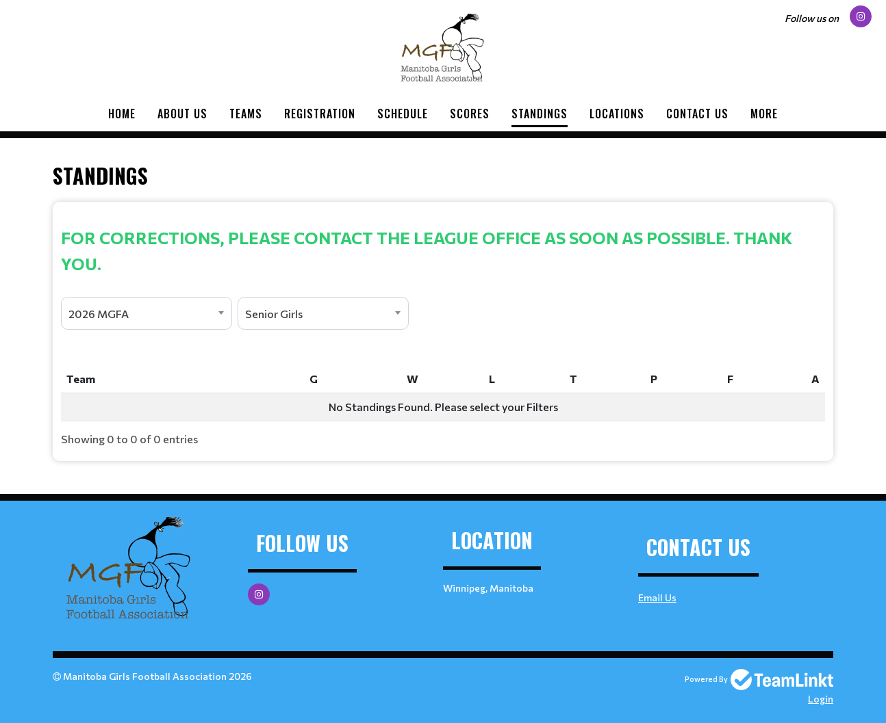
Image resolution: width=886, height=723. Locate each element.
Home (122, 113)
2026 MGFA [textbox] (98, 313)
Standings (539, 113)
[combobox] (146, 313)
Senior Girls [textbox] (274, 313)
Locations (617, 113)
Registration (319, 113)
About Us (182, 113)
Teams (245, 113)
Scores (470, 113)
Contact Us (697, 113)
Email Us (657, 597)
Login (820, 699)
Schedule (402, 113)
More (764, 113)
